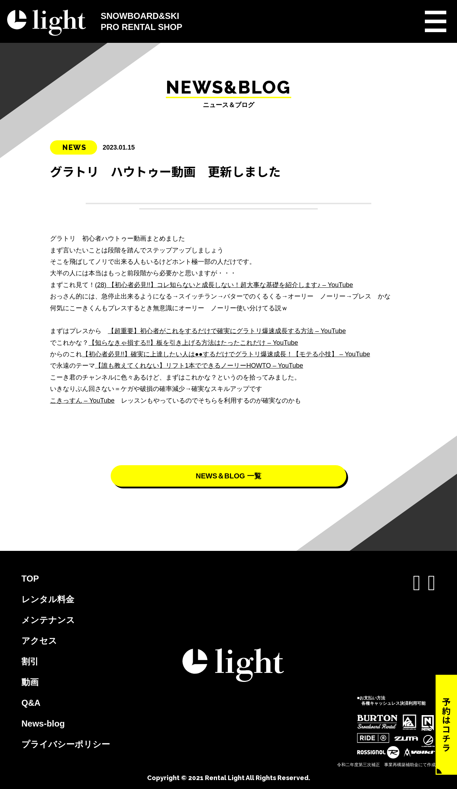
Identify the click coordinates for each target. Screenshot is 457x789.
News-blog (43, 723)
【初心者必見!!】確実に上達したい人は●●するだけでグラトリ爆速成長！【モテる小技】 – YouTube (226, 354)
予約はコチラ (446, 724)
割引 (30, 661)
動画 (30, 682)
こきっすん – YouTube (82, 400)
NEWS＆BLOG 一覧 (228, 476)
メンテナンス (48, 620)
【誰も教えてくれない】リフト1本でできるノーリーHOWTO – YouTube (199, 365)
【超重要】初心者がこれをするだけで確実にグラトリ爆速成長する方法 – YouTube (227, 331)
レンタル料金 (47, 599)
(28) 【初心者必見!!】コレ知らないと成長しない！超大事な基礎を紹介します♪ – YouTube (224, 284)
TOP (30, 578)
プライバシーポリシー (65, 744)
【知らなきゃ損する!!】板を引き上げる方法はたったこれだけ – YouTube (193, 342)
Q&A (30, 703)
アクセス (39, 640)
